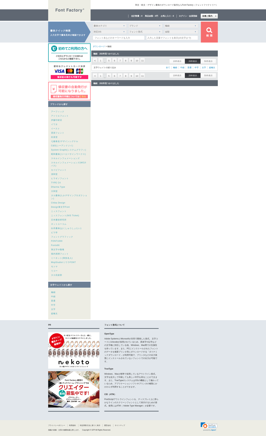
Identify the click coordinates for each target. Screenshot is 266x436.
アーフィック (57, 111)
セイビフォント (58, 170)
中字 (53, 305)
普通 (53, 301)
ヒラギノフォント (60, 178)
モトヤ (54, 266)
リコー (54, 271)
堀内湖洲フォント (60, 254)
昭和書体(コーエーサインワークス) (68, 154)
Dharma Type (58, 187)
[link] (209, 426)
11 (142, 60)
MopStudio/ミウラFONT (63, 262)
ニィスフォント (58, 211)
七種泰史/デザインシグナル (64, 141)
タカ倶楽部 (56, 275)
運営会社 (107, 425)
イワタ (54, 124)
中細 (53, 296)
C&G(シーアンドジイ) (62, 145)
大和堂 (54, 191)
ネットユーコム (58, 224)
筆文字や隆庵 (57, 249)
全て (168, 67)
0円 (156, 16)
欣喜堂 (54, 137)
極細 (53, 292)
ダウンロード (99, 46)
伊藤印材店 (56, 120)
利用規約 (72, 425)
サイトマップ (120, 425)
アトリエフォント (60, 116)
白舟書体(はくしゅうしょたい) (66, 228)
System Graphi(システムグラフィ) (68, 150)
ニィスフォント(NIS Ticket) (65, 215)
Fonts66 (55, 245)
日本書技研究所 (58, 220)
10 (137, 60)
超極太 (54, 313)
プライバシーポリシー (56, 425)
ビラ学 (54, 232)
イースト (55, 128)
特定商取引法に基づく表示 (90, 425)
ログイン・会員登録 (188, 16)
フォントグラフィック (62, 237)
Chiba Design (58, 203)
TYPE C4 (56, 183)
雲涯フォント (57, 133)
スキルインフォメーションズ (65, 158)
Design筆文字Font (60, 207)
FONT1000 (56, 241)
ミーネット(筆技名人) (62, 258)
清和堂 (54, 174)
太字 (53, 309)
